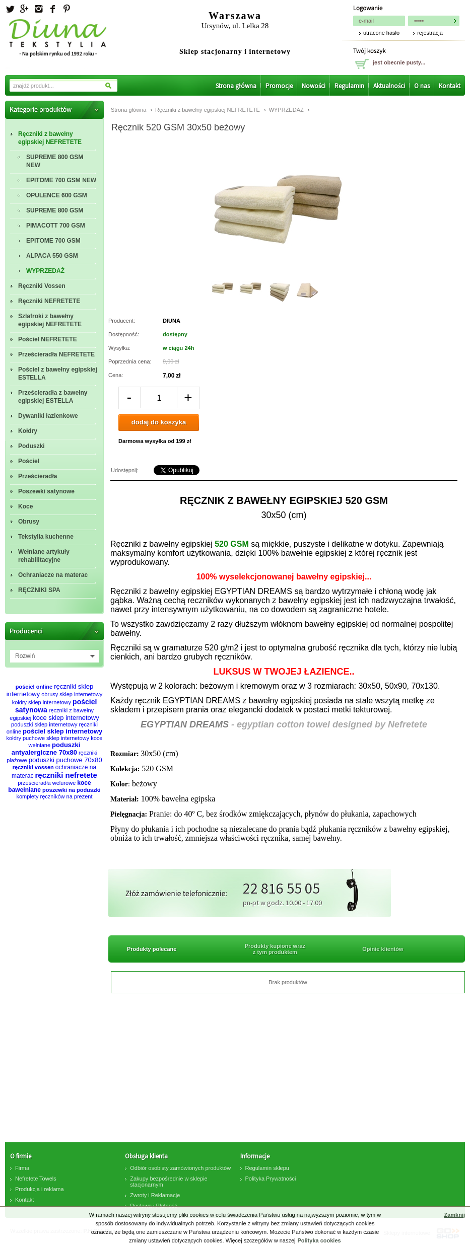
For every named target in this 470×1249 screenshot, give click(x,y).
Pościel (28, 461)
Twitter (10, 9)
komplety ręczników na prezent (54, 796)
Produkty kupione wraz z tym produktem (275, 949)
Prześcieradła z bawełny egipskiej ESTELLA (52, 396)
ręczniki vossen (33, 767)
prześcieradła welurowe (47, 783)
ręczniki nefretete (66, 775)
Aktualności (389, 86)
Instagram (38, 9)
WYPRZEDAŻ (45, 270)
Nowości (313, 86)
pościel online (34, 687)
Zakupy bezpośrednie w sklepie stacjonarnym (168, 1181)
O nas (422, 86)
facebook (52, 9)
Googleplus (24, 9)
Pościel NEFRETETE (47, 339)
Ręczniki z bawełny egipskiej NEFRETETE (50, 137)
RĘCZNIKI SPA (39, 590)
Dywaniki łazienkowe (48, 415)
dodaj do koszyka (158, 422)
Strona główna (236, 86)
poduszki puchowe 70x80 (65, 760)
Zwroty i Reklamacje (155, 1195)
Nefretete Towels (35, 1178)
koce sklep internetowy (66, 717)
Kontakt (449, 86)
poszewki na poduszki (71, 790)
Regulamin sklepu (267, 1168)
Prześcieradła (37, 476)
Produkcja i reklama (39, 1189)
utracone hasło (381, 33)
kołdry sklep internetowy (41, 702)
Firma (22, 1168)
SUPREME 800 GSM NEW (54, 161)
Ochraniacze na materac (53, 574)
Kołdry (27, 430)
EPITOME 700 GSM (53, 240)
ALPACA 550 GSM (52, 255)
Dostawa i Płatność (153, 1206)
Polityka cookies (319, 1240)
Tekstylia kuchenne (46, 536)
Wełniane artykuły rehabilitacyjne (44, 555)
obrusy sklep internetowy (71, 694)
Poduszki (31, 446)
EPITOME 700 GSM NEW (61, 180)
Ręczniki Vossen (41, 285)
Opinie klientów (382, 949)
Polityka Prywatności (270, 1178)
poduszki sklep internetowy (44, 724)
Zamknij (454, 1215)
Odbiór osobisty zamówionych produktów (180, 1168)
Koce (25, 506)
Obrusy (28, 521)
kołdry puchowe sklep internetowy (48, 738)
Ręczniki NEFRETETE (49, 301)
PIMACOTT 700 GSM (55, 225)
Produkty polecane (151, 949)
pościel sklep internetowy (62, 731)
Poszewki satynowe (46, 491)
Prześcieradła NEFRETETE (56, 354)
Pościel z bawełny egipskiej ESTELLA (57, 373)
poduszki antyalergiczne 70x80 (46, 748)
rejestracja (430, 33)
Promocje (279, 86)
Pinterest (66, 9)
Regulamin (349, 86)
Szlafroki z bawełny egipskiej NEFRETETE (50, 320)
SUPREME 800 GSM (54, 210)
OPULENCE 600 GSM (56, 195)
